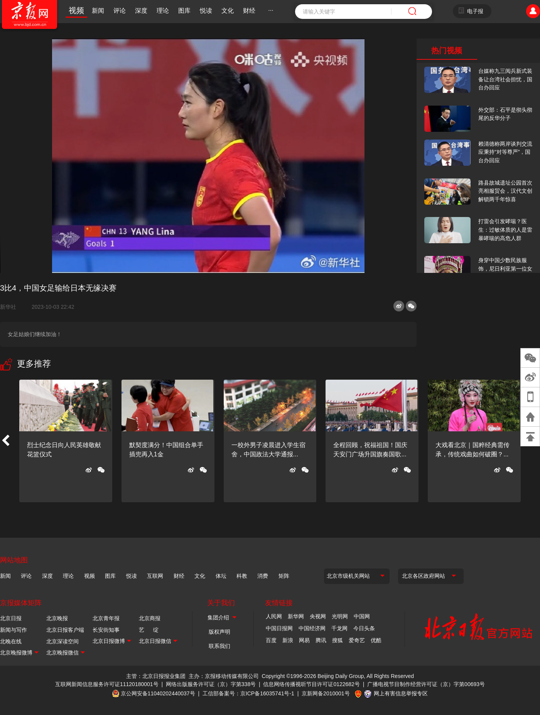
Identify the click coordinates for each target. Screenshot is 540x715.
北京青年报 (106, 618)
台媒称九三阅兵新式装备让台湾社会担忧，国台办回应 (505, 79)
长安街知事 (106, 630)
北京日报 (11, 618)
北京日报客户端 (65, 630)
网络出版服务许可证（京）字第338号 (211, 684)
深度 (141, 10)
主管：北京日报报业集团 (156, 676)
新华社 (11, 307)
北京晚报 (57, 618)
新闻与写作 (13, 630)
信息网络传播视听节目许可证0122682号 (311, 684)
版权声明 (219, 632)
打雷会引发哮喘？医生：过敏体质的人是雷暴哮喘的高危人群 (505, 229)
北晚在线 (11, 641)
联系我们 (219, 646)
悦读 (206, 10)
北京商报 (149, 618)
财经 (249, 10)
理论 (163, 10)
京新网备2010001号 (326, 693)
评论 (119, 10)
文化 (227, 10)
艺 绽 (149, 630)
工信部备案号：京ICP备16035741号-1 (248, 693)
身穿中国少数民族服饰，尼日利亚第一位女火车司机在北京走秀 (505, 268)
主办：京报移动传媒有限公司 (224, 676)
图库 (184, 10)
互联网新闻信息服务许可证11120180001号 (107, 684)
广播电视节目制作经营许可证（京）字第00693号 (426, 684)
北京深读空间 (62, 641)
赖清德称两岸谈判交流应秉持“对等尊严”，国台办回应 (505, 152)
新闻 (98, 10)
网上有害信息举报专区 (401, 693)
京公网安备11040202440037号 (158, 693)
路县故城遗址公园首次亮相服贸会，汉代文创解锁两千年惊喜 (505, 191)
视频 (76, 10)
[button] (5, 440)
